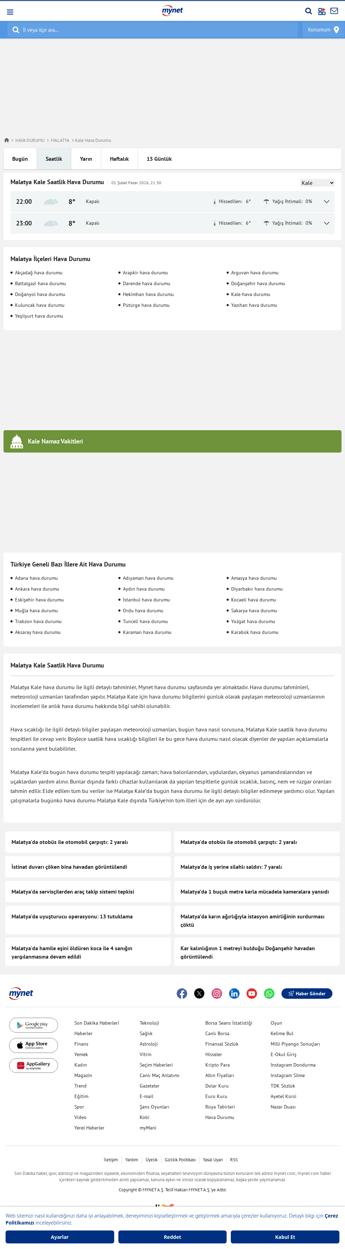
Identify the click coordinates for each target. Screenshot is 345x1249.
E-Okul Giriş (283, 1054)
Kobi (144, 1117)
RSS (234, 1160)
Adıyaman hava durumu (148, 578)
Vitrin (146, 1054)
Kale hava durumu (250, 294)
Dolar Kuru (217, 1086)
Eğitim (81, 1096)
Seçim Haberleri (156, 1065)
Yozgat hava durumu (253, 621)
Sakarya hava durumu (254, 610)
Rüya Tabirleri (220, 1107)
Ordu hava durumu (143, 610)
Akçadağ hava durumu (39, 272)
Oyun (276, 1023)
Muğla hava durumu (36, 610)
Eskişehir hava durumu (39, 600)
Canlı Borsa (217, 1033)
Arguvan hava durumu (255, 272)
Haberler (83, 1033)
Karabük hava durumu (255, 632)
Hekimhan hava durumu (148, 294)
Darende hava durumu (146, 283)
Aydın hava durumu (144, 589)
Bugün (20, 158)
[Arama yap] (308, 11)
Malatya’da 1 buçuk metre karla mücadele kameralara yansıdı (255, 891)
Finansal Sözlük (221, 1044)
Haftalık (119, 158)
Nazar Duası (283, 1107)
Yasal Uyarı (213, 1160)
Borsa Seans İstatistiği (228, 1023)
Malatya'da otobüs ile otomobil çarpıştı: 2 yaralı (70, 841)
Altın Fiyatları (219, 1075)
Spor (79, 1107)
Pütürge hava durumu (146, 305)
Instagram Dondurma (293, 1065)
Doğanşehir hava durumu (258, 283)
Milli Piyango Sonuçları (295, 1044)
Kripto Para (217, 1065)
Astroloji (149, 1044)
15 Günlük (159, 158)
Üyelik (151, 1160)
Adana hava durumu (36, 578)
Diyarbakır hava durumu (257, 589)
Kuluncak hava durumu (40, 305)
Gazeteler (150, 1086)
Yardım (131, 1160)
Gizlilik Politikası (180, 1160)
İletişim (111, 1160)
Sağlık (146, 1033)
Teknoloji (149, 1023)
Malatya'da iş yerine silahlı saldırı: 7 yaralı (231, 866)
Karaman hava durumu (147, 632)
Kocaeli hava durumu (253, 600)
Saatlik (54, 158)
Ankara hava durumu (37, 589)
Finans (81, 1044)
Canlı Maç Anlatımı (159, 1075)
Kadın (80, 1065)
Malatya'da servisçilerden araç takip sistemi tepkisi (73, 891)
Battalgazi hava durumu (40, 283)
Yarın (86, 158)
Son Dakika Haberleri (96, 1023)
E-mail (146, 1096)
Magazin (83, 1075)
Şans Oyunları (154, 1107)
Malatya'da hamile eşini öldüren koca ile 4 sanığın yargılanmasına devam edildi (72, 952)
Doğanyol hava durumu (40, 294)
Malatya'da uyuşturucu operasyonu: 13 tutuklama (72, 916)
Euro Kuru (216, 1096)
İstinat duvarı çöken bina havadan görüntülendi (69, 866)
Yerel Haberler (89, 1128)
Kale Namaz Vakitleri (55, 441)
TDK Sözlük (283, 1086)
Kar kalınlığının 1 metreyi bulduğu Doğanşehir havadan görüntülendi (248, 952)
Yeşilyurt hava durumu (39, 316)
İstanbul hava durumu (146, 600)
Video (80, 1117)
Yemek (81, 1054)
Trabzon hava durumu (38, 621)
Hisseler (213, 1054)
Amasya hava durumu (254, 578)
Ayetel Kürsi (283, 1096)
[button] (9, 12)
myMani (148, 1128)
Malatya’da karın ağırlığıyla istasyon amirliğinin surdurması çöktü (252, 920)
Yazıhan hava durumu (254, 305)
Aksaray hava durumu (38, 632)
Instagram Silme (288, 1075)
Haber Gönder (306, 993)
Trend (80, 1086)
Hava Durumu (219, 1117)
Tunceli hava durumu (145, 621)
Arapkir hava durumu (145, 272)
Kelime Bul (282, 1033)
